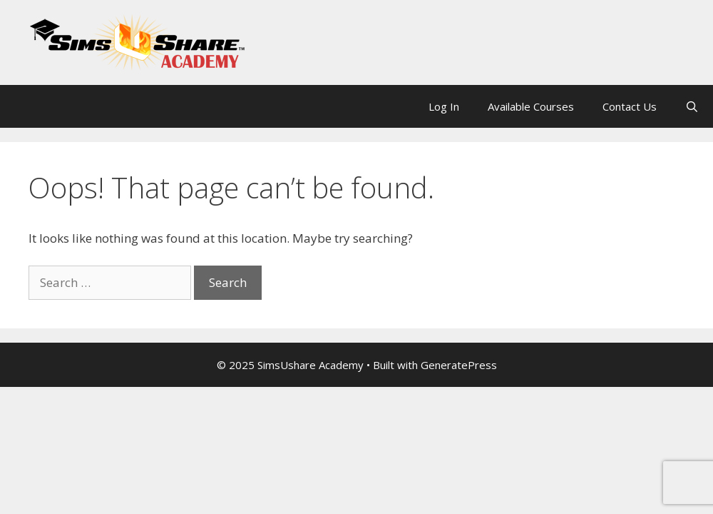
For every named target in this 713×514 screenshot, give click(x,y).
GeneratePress (459, 365)
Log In (444, 106)
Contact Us (629, 106)
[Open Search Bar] (692, 106)
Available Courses (531, 106)
